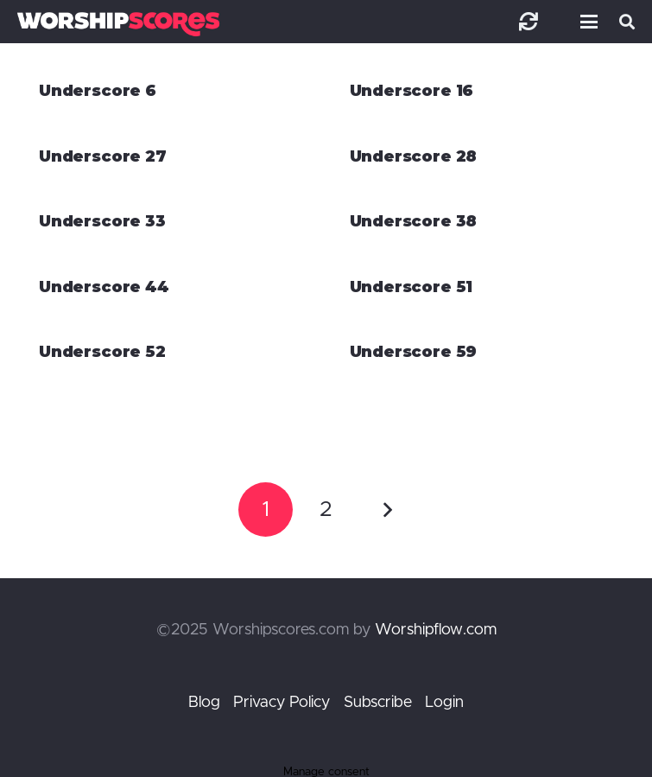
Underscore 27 (103, 156)
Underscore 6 (97, 90)
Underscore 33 (102, 221)
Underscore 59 (414, 351)
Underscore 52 (102, 351)
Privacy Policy (281, 702)
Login (444, 702)
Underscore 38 (414, 221)
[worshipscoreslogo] (118, 23)
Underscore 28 (414, 156)
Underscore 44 (104, 286)
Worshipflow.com (436, 630)
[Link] (528, 21)
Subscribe (378, 702)
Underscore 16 (412, 90)
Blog (204, 702)
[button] (585, 21)
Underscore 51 (411, 286)
